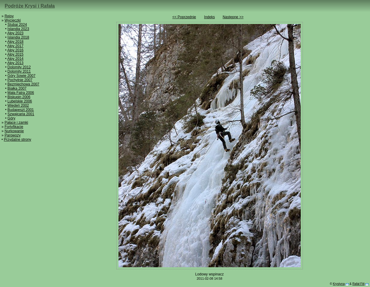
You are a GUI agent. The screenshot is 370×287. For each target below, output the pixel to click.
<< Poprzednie (184, 17)
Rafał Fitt (358, 283)
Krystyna (339, 283)
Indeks (209, 17)
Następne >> (233, 17)
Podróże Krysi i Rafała (30, 6)
